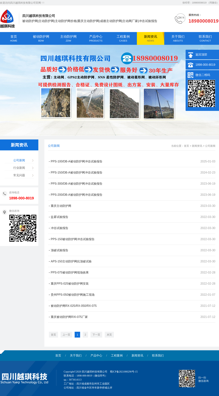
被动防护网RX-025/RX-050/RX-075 (74, 305)
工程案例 (117, 355)
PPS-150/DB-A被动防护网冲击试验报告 (76, 172)
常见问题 (19, 175)
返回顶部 (201, 54)
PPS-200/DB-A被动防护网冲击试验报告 (76, 194)
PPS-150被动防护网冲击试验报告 (73, 239)
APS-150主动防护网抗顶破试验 (71, 261)
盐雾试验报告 (59, 216)
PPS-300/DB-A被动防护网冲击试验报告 (76, 183)
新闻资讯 (197, 145)
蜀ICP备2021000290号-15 (124, 371)
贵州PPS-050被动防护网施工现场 (73, 294)
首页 (186, 145)
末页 (109, 334)
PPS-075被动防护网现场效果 (70, 272)
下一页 (96, 334)
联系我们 (158, 355)
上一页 (66, 334)
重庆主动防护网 (61, 205)
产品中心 (96, 355)
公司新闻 (19, 160)
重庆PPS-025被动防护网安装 (70, 283)
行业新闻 (19, 167)
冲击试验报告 (59, 228)
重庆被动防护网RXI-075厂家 (69, 316)
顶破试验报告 (59, 250)
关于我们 (76, 355)
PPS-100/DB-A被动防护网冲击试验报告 (76, 161)
